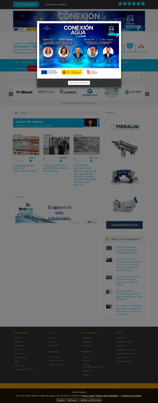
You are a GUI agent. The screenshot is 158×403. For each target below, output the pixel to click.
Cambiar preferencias (90, 400)
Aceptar (61, 400)
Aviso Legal (88, 395)
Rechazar (72, 400)
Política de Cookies (132, 395)
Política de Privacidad (106, 395)
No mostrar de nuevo (79, 83)
